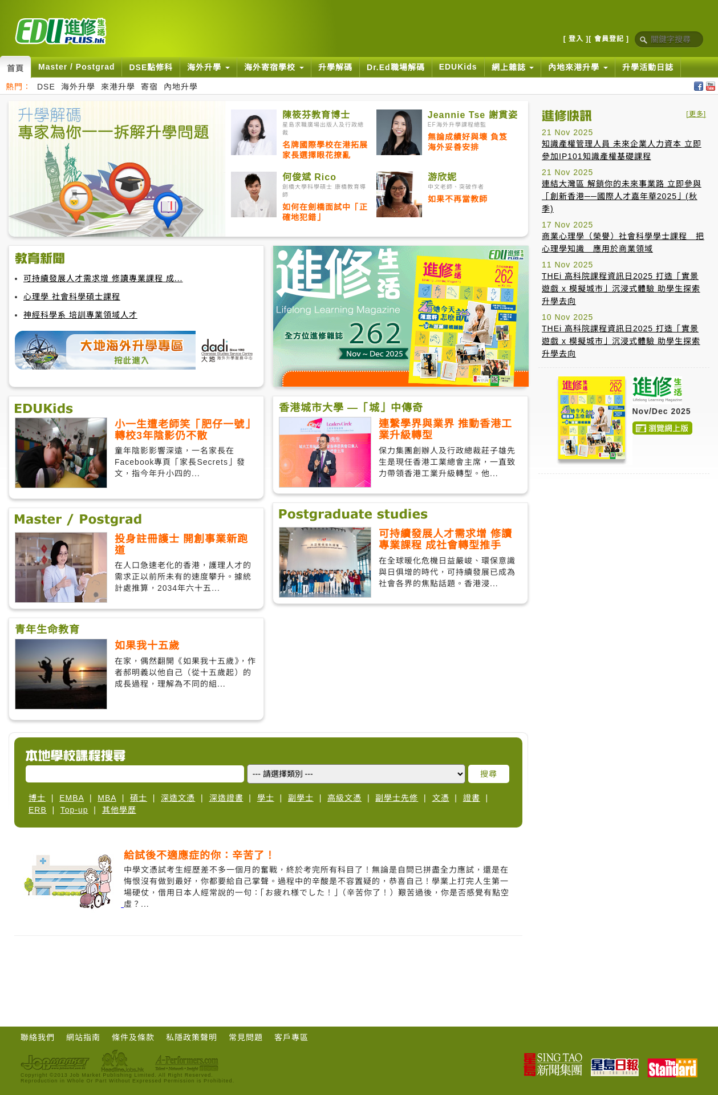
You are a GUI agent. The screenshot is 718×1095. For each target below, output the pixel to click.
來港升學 (118, 86)
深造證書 (226, 797)
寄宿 (149, 86)
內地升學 (181, 86)
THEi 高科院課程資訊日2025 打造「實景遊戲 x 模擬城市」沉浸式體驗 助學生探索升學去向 (621, 288)
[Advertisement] (623, 553)
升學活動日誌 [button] (648, 67)
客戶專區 (291, 1037)
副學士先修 (396, 797)
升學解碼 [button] (335, 67)
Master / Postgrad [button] (76, 66)
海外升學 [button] (208, 67)
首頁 (15, 68)
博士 (37, 797)
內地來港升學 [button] (578, 67)
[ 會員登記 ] (609, 39)
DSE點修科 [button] (151, 67)
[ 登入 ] (576, 39)
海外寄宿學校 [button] (274, 67)
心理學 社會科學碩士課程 (71, 296)
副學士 (301, 797)
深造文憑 (178, 797)
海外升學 (78, 86)
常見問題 (246, 1037)
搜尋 (488, 773)
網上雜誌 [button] (513, 67)
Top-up (74, 809)
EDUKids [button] (458, 66)
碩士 (138, 797)
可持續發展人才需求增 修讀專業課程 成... (102, 278)
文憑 (440, 797)
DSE (46, 86)
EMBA (71, 797)
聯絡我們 (38, 1037)
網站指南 (83, 1037)
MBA (107, 797)
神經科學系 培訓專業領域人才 (80, 314)
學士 (265, 797)
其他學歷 (119, 809)
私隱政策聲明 (191, 1037)
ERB (38, 809)
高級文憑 (344, 797)
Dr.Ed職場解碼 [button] (396, 67)
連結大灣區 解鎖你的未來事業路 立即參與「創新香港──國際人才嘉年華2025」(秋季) (621, 196)
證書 (471, 797)
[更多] (696, 114)
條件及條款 (133, 1037)
